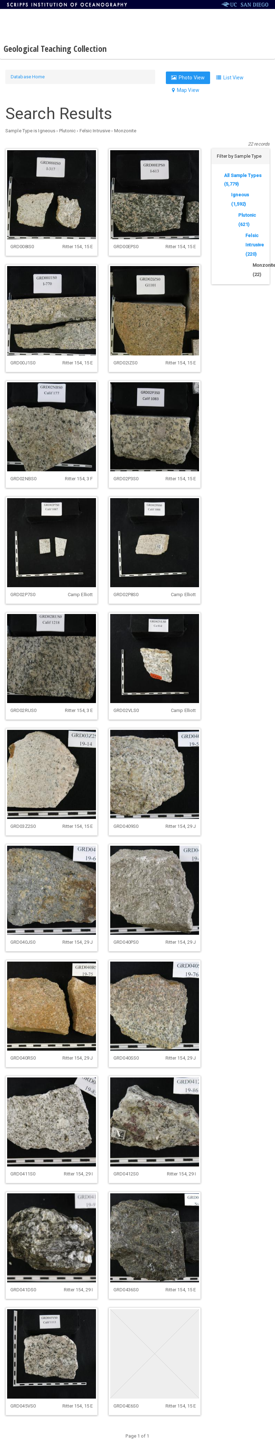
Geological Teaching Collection (55, 48)
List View (230, 77)
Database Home (28, 76)
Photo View (188, 77)
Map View (185, 90)
